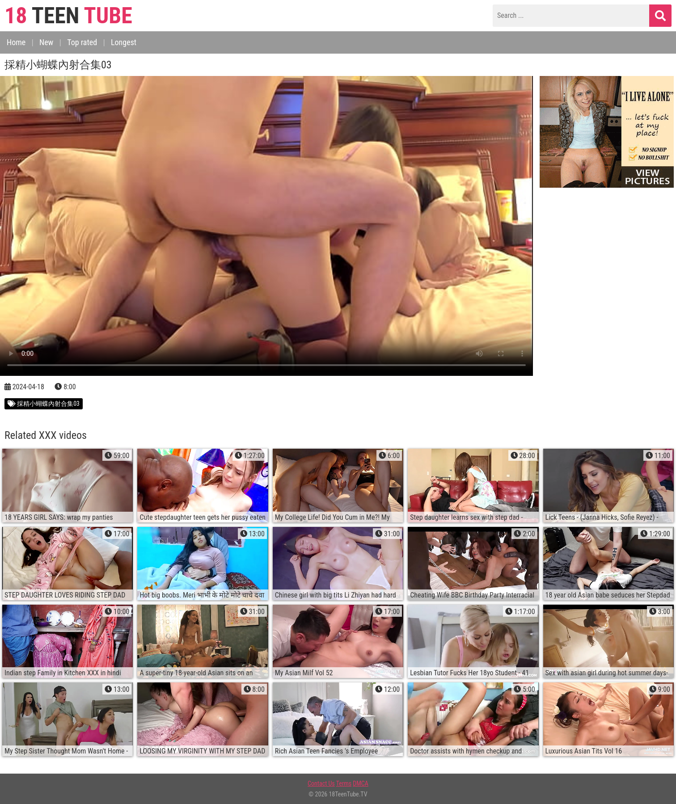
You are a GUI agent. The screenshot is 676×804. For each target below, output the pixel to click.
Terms (343, 783)
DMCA (360, 783)
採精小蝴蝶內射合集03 (44, 403)
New (46, 42)
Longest (123, 42)
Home (16, 42)
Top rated (82, 42)
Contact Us (321, 783)
